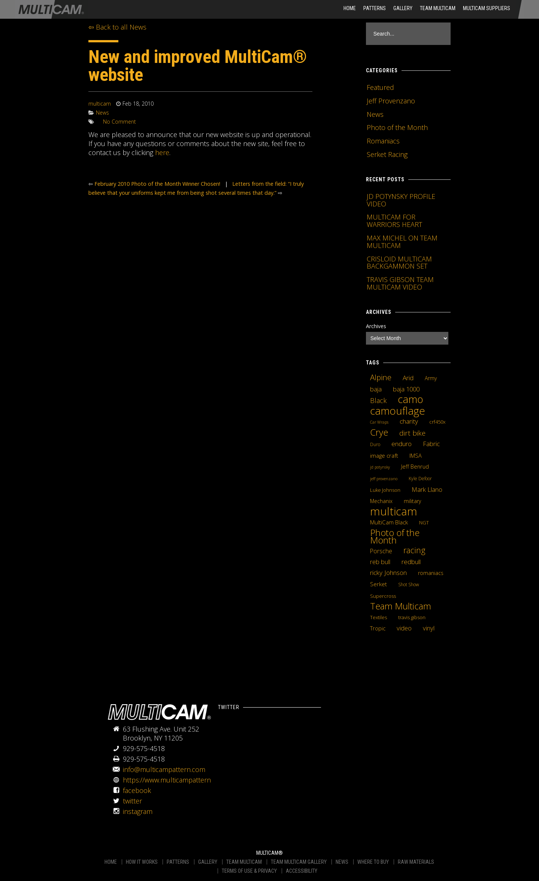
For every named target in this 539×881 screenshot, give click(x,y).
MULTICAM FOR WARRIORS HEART (394, 220)
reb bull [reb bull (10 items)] (380, 562)
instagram (137, 811)
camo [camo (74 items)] (410, 399)
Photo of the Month (397, 127)
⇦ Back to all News (117, 26)
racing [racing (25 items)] (414, 550)
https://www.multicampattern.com (174, 779)
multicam (99, 103)
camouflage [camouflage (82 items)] (397, 410)
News (102, 112)
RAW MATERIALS (416, 862)
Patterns (374, 8)
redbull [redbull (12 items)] (411, 561)
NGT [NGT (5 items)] (424, 522)
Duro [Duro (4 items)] (375, 444)
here (162, 152)
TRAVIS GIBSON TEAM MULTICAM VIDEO (400, 283)
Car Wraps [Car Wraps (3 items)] (379, 422)
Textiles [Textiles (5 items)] (378, 617)
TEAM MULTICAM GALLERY (299, 862)
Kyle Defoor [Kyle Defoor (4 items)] (420, 478)
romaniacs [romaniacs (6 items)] (430, 572)
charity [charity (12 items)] (409, 421)
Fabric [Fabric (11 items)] (431, 444)
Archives (376, 326)
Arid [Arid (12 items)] (408, 377)
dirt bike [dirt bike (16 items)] (412, 433)
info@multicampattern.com (164, 769)
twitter (132, 800)
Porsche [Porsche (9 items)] (381, 551)
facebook (137, 790)
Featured (380, 87)
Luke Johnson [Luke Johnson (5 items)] (385, 490)
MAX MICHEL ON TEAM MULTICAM (402, 241)
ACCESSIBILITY (301, 871)
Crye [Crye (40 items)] (379, 432)
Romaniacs (383, 140)
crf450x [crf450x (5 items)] (437, 421)
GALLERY (207, 862)
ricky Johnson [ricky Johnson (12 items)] (388, 572)
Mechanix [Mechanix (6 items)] (381, 501)
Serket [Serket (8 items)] (378, 584)
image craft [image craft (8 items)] (384, 455)
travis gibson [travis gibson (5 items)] (412, 617)
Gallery (402, 8)
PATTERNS (178, 862)
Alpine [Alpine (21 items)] (380, 377)
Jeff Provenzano (391, 100)
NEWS (342, 862)
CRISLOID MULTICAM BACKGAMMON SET (399, 262)
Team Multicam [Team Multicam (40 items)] (400, 606)
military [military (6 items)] (412, 501)
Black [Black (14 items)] (378, 400)
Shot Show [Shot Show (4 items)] (408, 584)
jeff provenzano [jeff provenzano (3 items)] (383, 478)
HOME (349, 8)
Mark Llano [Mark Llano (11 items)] (427, 489)
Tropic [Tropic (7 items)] (377, 628)
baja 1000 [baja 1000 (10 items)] (406, 389)
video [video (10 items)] (404, 628)
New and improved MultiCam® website (197, 65)
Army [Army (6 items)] (431, 378)
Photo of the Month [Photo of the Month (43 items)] (395, 536)
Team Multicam (437, 8)
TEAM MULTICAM (244, 862)
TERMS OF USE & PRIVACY (249, 871)
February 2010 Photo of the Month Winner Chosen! (157, 183)
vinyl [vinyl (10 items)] (428, 628)
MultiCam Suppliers (486, 8)
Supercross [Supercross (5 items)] (383, 596)
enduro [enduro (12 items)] (401, 443)
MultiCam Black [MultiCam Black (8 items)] (389, 522)
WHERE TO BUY (373, 862)
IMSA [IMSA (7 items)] (415, 455)
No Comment (119, 121)
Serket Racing (387, 154)
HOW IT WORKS (142, 862)
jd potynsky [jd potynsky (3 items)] (380, 467)
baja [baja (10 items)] (376, 389)
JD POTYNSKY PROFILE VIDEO (401, 200)
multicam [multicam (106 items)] (393, 511)
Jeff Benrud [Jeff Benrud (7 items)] (415, 466)
